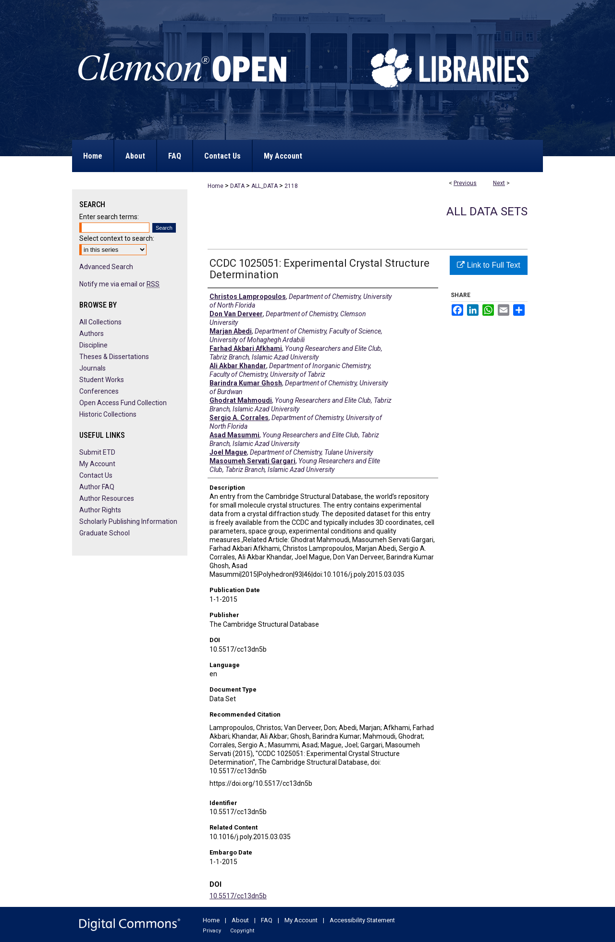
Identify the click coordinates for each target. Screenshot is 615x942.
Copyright (242, 931)
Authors (91, 333)
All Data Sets (487, 211)
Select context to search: (116, 238)
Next (499, 183)
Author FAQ (96, 487)
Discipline (93, 345)
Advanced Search (106, 267)
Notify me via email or (119, 284)
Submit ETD (97, 452)
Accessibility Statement (362, 920)
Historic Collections (107, 414)
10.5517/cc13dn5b (238, 896)
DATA (237, 186)
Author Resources (106, 498)
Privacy (212, 931)
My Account (97, 464)
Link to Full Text (488, 265)
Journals (92, 368)
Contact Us (95, 475)
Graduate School (104, 533)
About (240, 920)
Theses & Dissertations (114, 356)
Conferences (99, 391)
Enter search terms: (109, 217)
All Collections (100, 322)
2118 (291, 186)
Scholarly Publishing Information (128, 521)
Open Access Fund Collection (123, 403)
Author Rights (100, 510)
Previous (465, 183)
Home (215, 186)
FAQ (266, 920)
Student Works (101, 380)
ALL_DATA (264, 186)
